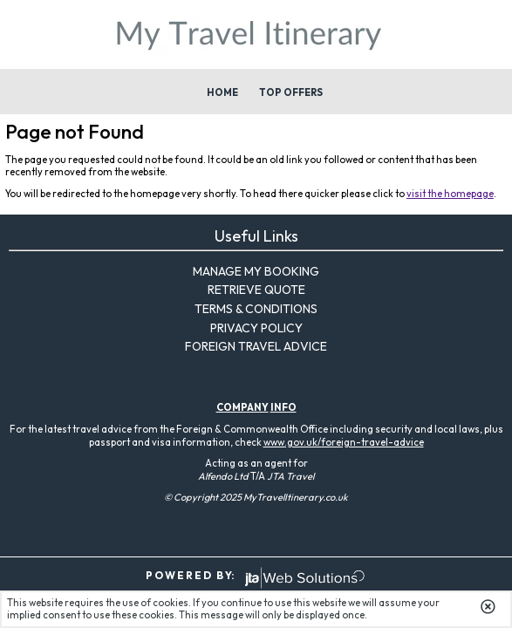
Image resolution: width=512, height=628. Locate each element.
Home (222, 92)
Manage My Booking (256, 271)
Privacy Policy (256, 328)
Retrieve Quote (256, 289)
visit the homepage (450, 194)
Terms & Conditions (256, 309)
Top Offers (291, 92)
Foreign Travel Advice (256, 346)
